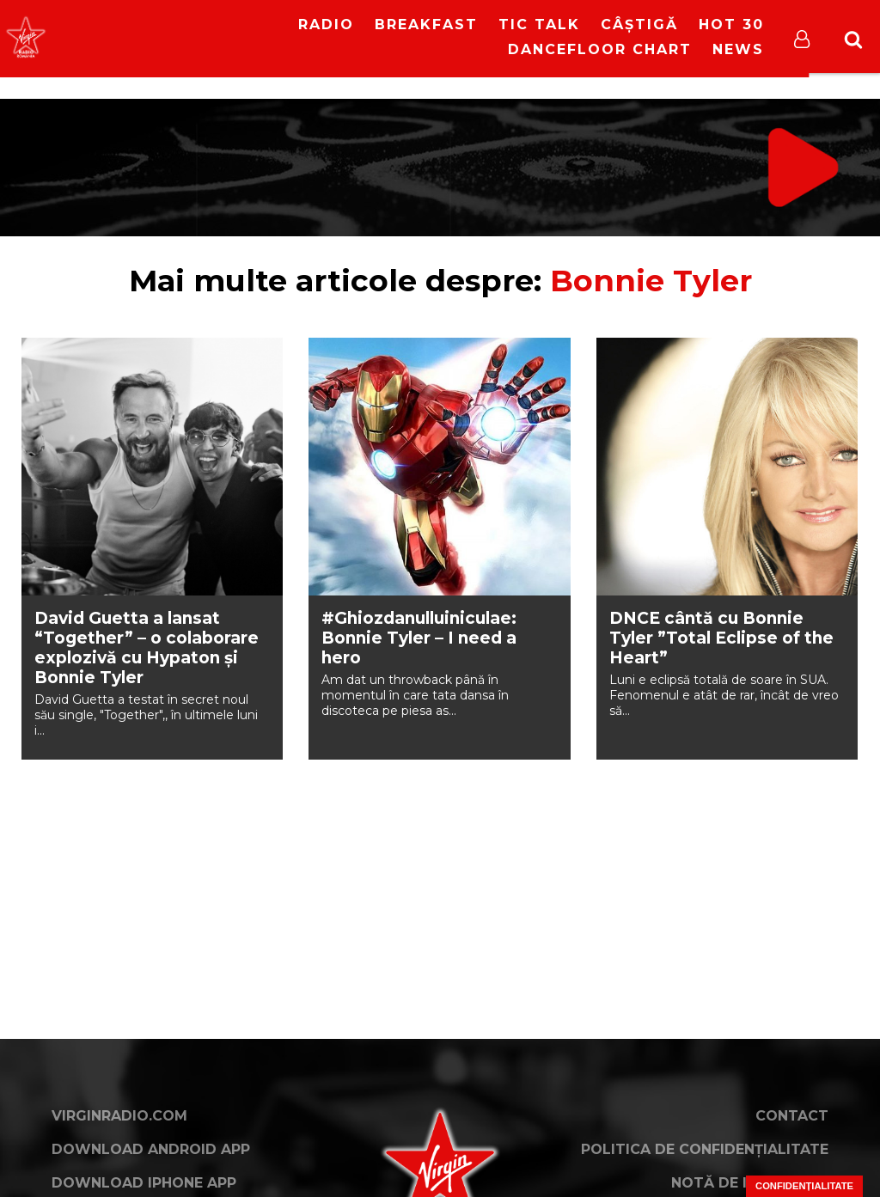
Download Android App (151, 1149)
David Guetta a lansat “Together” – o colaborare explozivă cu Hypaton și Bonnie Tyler (146, 647)
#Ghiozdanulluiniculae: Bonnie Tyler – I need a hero (418, 638)
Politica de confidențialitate (704, 1149)
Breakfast (426, 24)
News (738, 49)
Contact (791, 1116)
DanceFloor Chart (600, 49)
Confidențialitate (804, 1186)
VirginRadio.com (119, 1116)
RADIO (326, 24)
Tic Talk (539, 24)
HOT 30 (731, 24)
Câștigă (639, 24)
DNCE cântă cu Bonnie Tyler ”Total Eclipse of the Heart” (721, 638)
